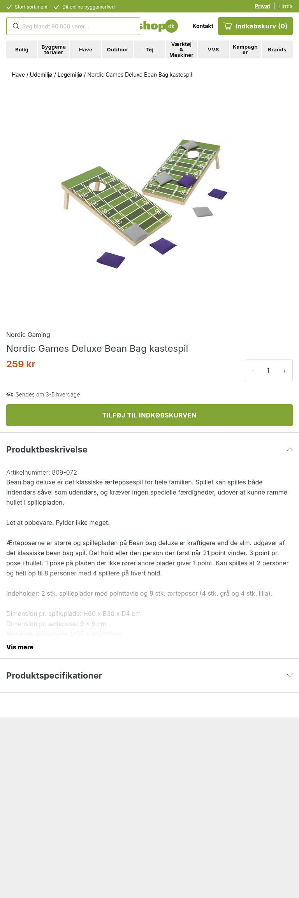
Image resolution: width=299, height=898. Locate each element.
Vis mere (19, 647)
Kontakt (202, 26)
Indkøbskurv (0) (255, 26)
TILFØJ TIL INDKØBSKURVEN (149, 415)
